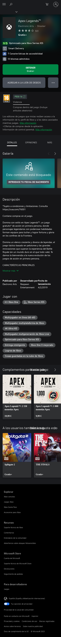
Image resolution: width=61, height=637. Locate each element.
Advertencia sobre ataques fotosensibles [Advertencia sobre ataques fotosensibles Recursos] (20, 543)
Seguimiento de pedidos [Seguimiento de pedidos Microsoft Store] (13, 574)
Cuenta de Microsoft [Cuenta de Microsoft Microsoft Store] (12, 558)
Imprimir (35, 616)
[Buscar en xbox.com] (11, 4)
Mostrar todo (37, 369)
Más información (28, 122)
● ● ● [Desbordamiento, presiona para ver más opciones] (53, 82)
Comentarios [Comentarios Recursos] (9, 533)
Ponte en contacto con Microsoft (16, 616)
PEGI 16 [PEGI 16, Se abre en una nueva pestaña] (20, 96)
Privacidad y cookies (12, 621)
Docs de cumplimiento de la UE (16, 631)
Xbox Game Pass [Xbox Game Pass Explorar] (10, 507)
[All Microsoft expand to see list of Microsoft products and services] (4, 4)
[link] (17, 397)
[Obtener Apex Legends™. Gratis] (30, 69)
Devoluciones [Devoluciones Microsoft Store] (9, 569)
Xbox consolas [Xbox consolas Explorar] (9, 496)
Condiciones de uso (29, 621)
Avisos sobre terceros (12, 626)
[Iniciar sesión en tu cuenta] (56, 4)
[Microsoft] (30, 2)
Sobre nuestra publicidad (33, 626)
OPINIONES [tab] (31, 142)
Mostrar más (11, 270)
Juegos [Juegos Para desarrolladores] (6, 589)
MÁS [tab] (49, 142)
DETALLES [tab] (12, 142)
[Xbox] (8, 11)
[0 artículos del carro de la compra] (48, 4)
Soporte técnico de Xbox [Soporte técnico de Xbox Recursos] (13, 527)
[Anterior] (48, 153)
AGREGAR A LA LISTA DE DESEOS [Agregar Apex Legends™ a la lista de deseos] (24, 82)
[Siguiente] (55, 153)
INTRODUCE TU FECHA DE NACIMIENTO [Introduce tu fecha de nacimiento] (28, 182)
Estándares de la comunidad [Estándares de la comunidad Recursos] (15, 538)
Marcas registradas (46, 621)
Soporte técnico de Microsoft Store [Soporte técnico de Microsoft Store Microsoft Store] (17, 563)
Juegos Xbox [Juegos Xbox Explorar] (9, 502)
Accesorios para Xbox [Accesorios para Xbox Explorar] (12, 512)
